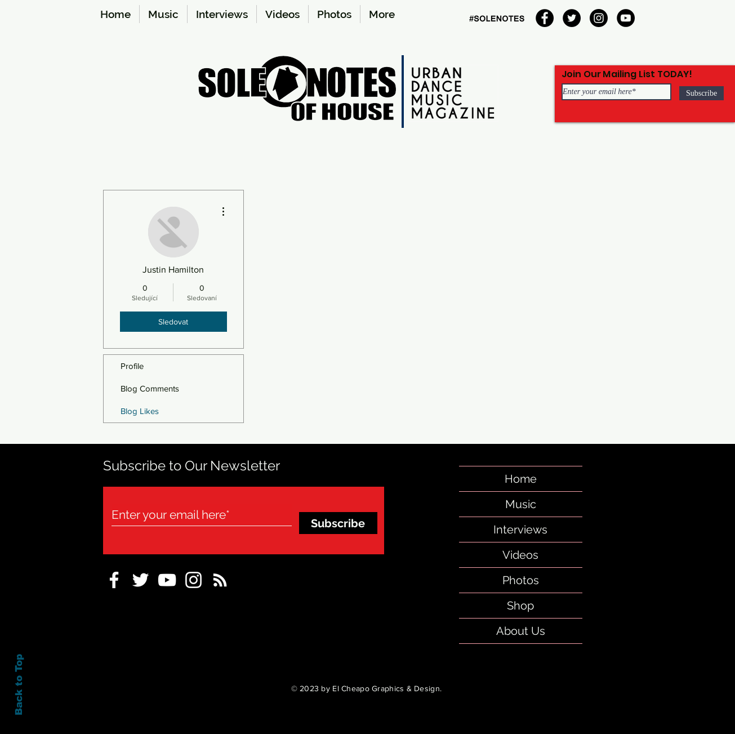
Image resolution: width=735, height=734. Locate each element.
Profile (132, 366)
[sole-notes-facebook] (167, 580)
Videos (520, 555)
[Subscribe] (701, 93)
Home (521, 479)
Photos (520, 580)
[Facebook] (545, 18)
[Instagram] (599, 18)
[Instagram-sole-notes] (193, 580)
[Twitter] (572, 18)
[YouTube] (626, 18)
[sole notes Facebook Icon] (114, 580)
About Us (520, 631)
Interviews (520, 529)
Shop (520, 605)
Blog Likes (140, 411)
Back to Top (19, 684)
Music (520, 504)
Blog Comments (150, 388)
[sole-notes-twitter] (141, 580)
